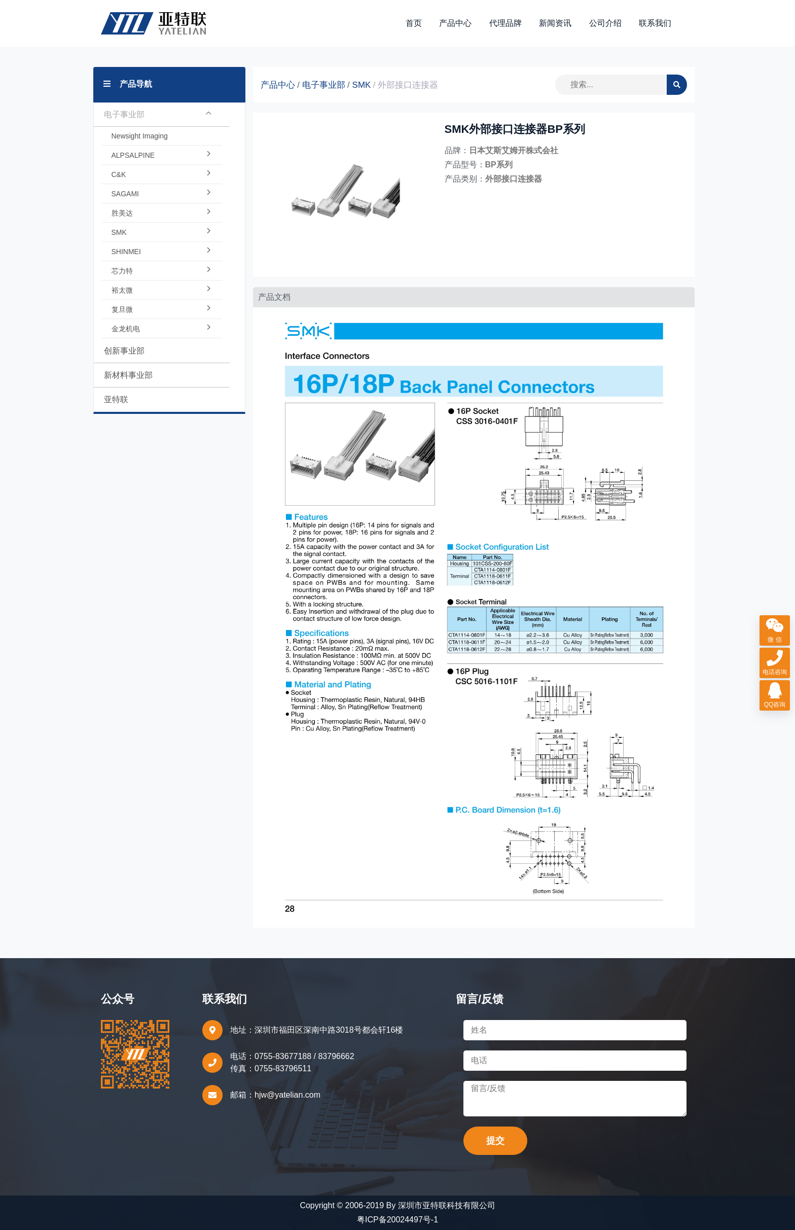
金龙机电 (162, 328)
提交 (495, 1141)
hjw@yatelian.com (287, 1095)
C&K (162, 174)
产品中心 (455, 23)
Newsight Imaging (140, 136)
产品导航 (127, 84)
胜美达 (162, 213)
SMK (162, 232)
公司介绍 (605, 23)
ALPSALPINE (162, 155)
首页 (414, 23)
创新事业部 (124, 350)
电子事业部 (158, 114)
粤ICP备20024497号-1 (397, 1219)
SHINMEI (162, 251)
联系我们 (655, 23)
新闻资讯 (555, 23)
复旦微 (162, 309)
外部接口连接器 (408, 85)
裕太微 (162, 290)
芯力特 (162, 270)
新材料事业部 (128, 375)
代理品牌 (505, 23)
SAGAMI (162, 193)
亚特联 (116, 399)
